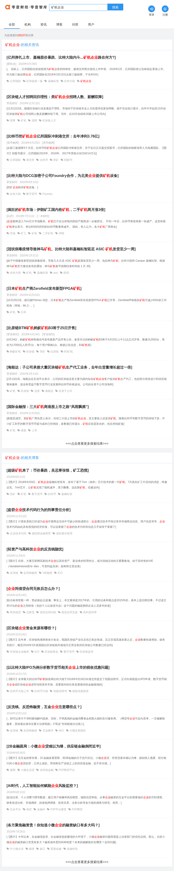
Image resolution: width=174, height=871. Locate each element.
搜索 (115, 7)
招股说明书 (60, 691)
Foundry (47, 193)
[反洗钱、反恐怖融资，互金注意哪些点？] (44, 707)
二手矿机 (48, 233)
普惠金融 (56, 848)
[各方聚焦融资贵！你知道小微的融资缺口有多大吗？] (53, 825)
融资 (31, 848)
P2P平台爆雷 (58, 809)
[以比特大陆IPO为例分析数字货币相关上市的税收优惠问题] (58, 667)
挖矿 (56, 160)
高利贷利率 (89, 612)
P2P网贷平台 (66, 770)
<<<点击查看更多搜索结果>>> (86, 443)
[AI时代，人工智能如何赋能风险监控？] (42, 786)
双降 (12, 120)
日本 (23, 312)
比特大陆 (69, 81)
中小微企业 (16, 848)
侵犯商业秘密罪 (41, 533)
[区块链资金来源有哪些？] (31, 628)
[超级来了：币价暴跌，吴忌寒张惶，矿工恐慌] (48, 470)
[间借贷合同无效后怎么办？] (33, 589)
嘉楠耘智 (53, 81)
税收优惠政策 (80, 691)
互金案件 (48, 730)
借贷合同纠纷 (48, 612)
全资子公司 (65, 391)
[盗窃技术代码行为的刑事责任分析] (39, 510)
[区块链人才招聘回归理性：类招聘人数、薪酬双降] (55, 97)
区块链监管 (86, 651)
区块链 (30, 351)
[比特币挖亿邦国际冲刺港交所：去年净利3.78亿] (53, 136)
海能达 (49, 391)
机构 (27, 24)
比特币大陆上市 (19, 691)
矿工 (23, 233)
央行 (61, 730)
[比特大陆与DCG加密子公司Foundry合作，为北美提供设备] (62, 176)
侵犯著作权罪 (63, 533)
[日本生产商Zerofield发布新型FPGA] (44, 288)
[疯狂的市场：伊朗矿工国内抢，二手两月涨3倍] (56, 210)
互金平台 (15, 809)
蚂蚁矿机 (15, 351)
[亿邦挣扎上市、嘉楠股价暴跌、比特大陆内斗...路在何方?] (61, 57)
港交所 (30, 160)
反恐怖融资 (30, 572)
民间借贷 (15, 612)
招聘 (34, 120)
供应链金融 (46, 770)
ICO (60, 572)
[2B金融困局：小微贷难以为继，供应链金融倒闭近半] (54, 746)
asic (56, 272)
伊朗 (61, 233)
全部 (12, 24)
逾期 (12, 770)
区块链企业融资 (19, 651)
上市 (34, 430)
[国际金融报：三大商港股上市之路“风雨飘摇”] (48, 407)
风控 (29, 809)
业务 (37, 391)
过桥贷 (30, 612)
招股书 (67, 160)
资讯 (43, 24)
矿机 (23, 120)
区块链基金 (51, 651)
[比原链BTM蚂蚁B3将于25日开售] (41, 328)
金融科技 (72, 848)
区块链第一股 (35, 81)
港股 (23, 430)
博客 (59, 24)
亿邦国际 (15, 81)
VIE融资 (47, 572)
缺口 (42, 848)
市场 (12, 233)
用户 (91, 24)
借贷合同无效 (70, 612)
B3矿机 (68, 351)
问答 (75, 24)
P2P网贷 (76, 809)
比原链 (55, 351)
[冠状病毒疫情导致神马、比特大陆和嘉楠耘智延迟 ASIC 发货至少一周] (71, 249)
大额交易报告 (77, 730)
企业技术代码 (18, 533)
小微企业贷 (27, 770)
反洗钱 (14, 572)
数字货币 (32, 193)
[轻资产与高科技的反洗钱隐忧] (35, 549)
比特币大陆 (41, 691)
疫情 (66, 272)
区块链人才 (49, 120)
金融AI (41, 809)
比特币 (44, 160)
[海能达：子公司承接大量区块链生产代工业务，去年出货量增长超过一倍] (69, 367)
